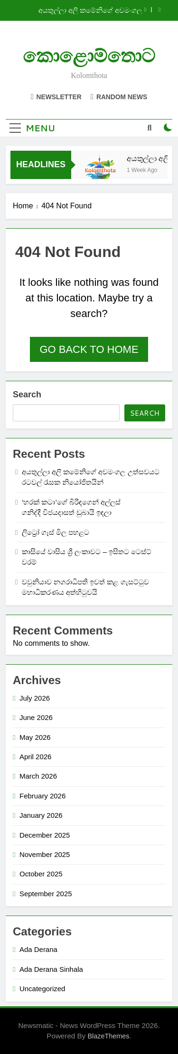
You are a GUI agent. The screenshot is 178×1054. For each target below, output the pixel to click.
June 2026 (36, 717)
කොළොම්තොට (89, 56)
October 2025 (41, 874)
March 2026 (38, 776)
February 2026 (42, 796)
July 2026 (34, 698)
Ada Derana (38, 949)
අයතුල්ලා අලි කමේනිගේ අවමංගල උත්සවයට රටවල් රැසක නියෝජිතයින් (84, 10)
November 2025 (44, 854)
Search (27, 394)
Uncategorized (42, 989)
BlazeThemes (108, 1036)
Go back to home (88, 349)
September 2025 (45, 894)
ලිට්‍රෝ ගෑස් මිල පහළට (55, 532)
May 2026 (35, 737)
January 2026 (41, 815)
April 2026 (35, 757)
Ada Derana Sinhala (51, 969)
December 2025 (44, 835)
